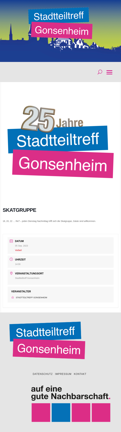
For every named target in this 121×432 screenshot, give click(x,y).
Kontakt (80, 374)
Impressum (63, 374)
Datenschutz (43, 374)
